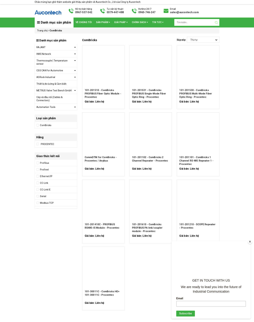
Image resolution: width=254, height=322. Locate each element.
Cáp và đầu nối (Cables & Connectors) (49, 99)
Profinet (44, 169)
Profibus (44, 163)
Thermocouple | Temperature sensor (52, 62)
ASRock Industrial (45, 77)
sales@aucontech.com (184, 12)
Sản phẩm (103, 22)
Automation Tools (45, 107)
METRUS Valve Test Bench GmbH (54, 90)
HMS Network (43, 54)
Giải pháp (121, 22)
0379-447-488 (115, 12)
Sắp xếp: (181, 40)
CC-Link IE (45, 189)
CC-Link (44, 183)
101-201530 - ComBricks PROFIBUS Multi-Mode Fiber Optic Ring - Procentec (195, 93)
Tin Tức (157, 22)
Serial (43, 196)
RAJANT (41, 47)
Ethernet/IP (46, 176)
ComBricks (46, 125)
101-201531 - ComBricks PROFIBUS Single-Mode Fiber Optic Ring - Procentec (149, 93)
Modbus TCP (47, 203)
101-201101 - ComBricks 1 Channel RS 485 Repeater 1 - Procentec (196, 161)
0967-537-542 (83, 12)
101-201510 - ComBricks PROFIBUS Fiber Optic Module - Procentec (103, 93)
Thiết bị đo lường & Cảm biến (51, 84)
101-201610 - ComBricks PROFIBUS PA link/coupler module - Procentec (147, 228)
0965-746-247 (146, 12)
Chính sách (140, 22)
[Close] (250, 241)
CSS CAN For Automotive (49, 70)
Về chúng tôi (84, 22)
